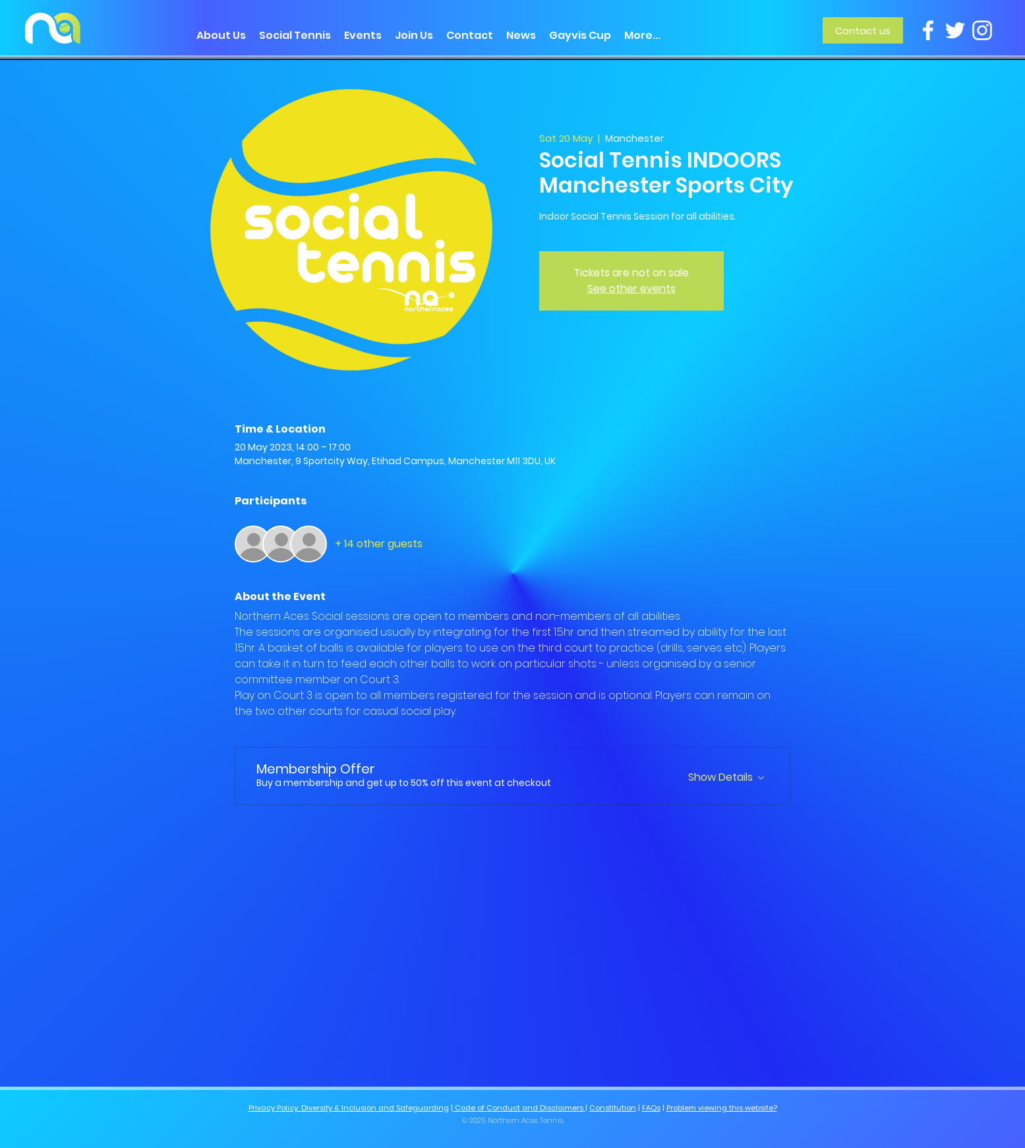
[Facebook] (928, 30)
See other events (631, 288)
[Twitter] (955, 30)
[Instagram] (982, 30)
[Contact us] (863, 30)
